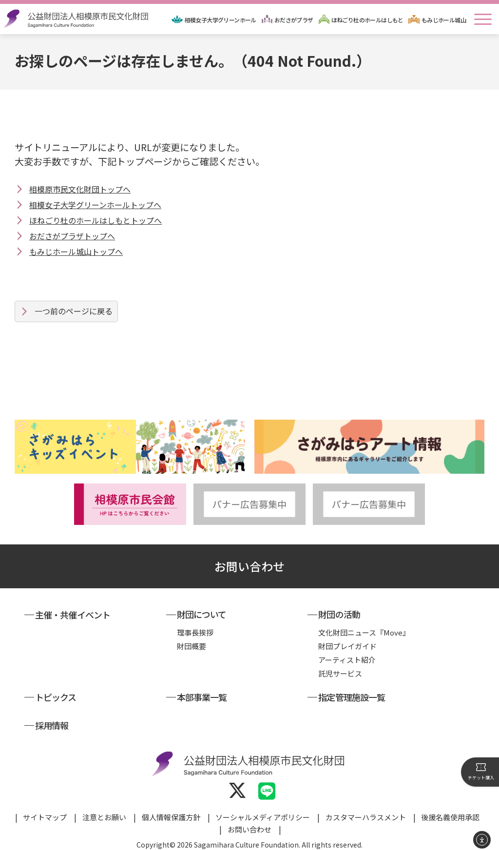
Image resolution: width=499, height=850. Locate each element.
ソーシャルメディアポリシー (262, 817)
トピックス (56, 697)
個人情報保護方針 (171, 817)
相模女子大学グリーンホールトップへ (95, 205)
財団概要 (191, 646)
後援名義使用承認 (450, 817)
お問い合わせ (249, 566)
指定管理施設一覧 (351, 697)
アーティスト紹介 (347, 660)
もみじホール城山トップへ (76, 251)
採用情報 (51, 725)
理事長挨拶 (195, 632)
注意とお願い (104, 817)
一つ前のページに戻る (74, 311)
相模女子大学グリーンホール (220, 20)
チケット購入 (481, 771)
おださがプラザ (293, 20)
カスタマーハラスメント (366, 817)
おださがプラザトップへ (72, 236)
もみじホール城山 (444, 20)
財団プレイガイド (347, 646)
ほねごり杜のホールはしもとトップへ (95, 220)
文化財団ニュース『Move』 (364, 632)
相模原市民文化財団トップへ (80, 189)
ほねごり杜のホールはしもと (367, 20)
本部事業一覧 (202, 697)
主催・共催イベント (72, 614)
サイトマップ (45, 817)
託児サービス (340, 673)
